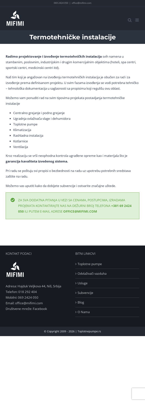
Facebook (40, 309)
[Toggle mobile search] (130, 20)
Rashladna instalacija (28, 135)
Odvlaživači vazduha (92, 273)
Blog (81, 302)
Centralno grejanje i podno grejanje (39, 113)
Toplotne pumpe (25, 124)
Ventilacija (20, 147)
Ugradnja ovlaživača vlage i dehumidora (41, 118)
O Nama (84, 312)
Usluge (83, 283)
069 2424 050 (61, 3)
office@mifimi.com (81, 3)
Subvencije (85, 293)
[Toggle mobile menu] (137, 20)
